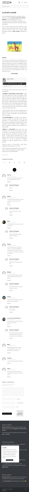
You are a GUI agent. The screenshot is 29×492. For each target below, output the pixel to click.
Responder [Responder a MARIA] (9, 204)
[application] (14, 83)
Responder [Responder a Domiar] (9, 255)
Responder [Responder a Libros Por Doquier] (11, 190)
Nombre (18, 398)
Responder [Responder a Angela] (9, 303)
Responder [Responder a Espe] (9, 227)
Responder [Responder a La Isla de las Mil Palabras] (9, 326)
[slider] (12, 83)
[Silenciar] (21, 83)
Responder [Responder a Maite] (9, 352)
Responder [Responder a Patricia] (9, 181)
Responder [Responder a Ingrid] (9, 376)
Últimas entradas (5, 6)
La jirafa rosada (9, 12)
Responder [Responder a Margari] (9, 280)
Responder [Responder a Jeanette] (9, 363)
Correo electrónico (20, 402)
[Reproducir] (3, 83)
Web (17, 406)
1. (7, 86)
